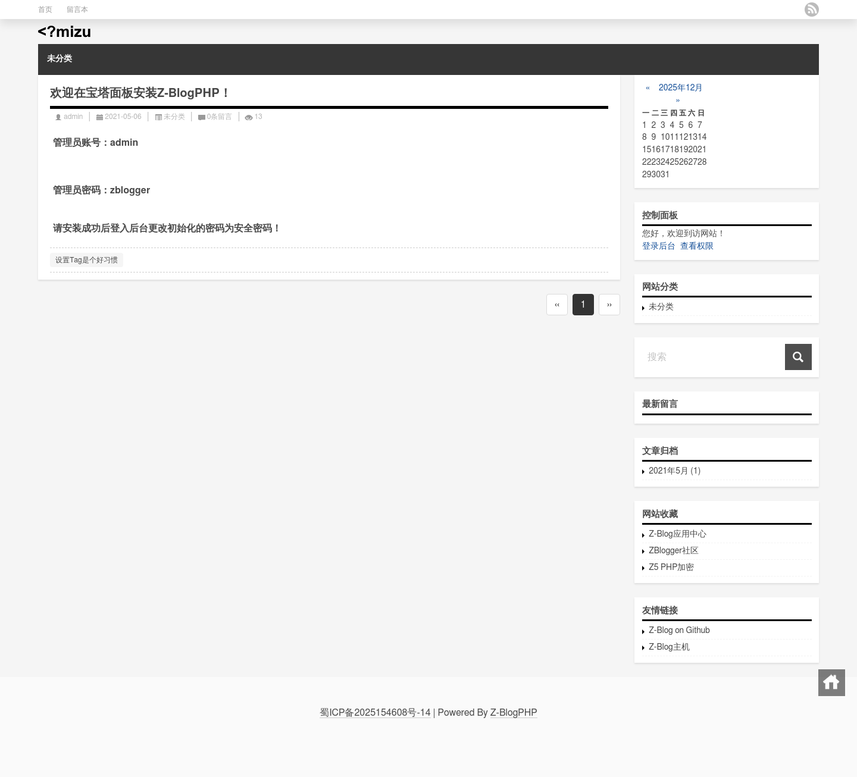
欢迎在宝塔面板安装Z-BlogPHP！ (141, 93)
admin (73, 116)
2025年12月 (680, 88)
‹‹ (557, 304)
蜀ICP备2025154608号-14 (375, 713)
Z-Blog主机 (669, 647)
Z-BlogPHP (513, 713)
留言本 (77, 9)
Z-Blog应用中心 (677, 534)
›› (609, 304)
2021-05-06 (123, 116)
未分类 (59, 59)
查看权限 (697, 246)
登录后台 (658, 246)
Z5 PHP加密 (671, 567)
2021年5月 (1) (674, 471)
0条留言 (220, 116)
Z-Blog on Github (679, 630)
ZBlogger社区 (674, 551)
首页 (45, 9)
